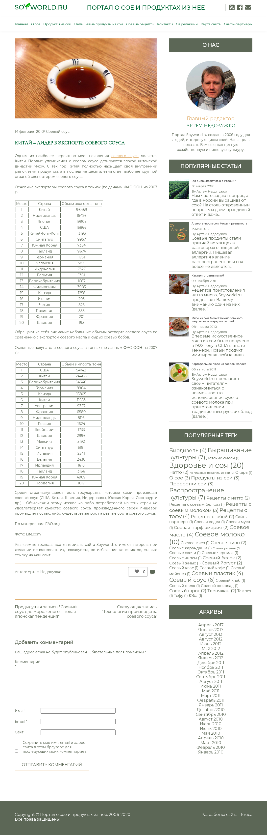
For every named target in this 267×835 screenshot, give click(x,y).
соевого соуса (125, 156)
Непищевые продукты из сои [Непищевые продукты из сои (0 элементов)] (212, 472)
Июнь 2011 (210, 686)
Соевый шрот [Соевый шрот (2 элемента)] (187, 590)
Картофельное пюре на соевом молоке (219, 364)
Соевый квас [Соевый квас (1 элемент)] (183, 568)
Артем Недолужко (44, 572)
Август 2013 (210, 634)
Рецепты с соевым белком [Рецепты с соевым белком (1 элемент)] (197, 504)
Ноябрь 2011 (210, 667)
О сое (35, 24)
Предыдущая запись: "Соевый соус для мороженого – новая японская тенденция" (46, 612)
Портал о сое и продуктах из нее (146, 7)
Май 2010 (210, 733)
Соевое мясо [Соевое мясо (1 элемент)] (195, 543)
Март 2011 (210, 695)
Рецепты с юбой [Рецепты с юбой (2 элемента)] (212, 516)
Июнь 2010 (211, 728)
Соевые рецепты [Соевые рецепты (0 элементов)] (227, 548)
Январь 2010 (210, 752)
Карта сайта (211, 24)
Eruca (246, 814)
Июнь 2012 (210, 643)
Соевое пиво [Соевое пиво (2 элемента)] (228, 542)
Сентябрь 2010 (211, 714)
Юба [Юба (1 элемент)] (195, 595)
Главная (21, 24)
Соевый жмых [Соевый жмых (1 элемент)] (185, 563)
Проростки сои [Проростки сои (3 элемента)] (191, 484)
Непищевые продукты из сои (98, 24)
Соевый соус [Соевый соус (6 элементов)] (192, 579)
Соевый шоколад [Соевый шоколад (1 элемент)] (220, 586)
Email (21, 721)
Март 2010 (210, 742)
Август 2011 (210, 681)
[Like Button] (135, 571)
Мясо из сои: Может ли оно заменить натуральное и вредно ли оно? (217, 320)
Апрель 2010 (211, 738)
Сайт (19, 732)
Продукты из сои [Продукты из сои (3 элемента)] (215, 478)
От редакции (187, 24)
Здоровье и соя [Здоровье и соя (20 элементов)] (206, 465)
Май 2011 (210, 691)
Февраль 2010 (210, 747)
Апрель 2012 (210, 653)
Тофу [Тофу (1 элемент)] (181, 595)
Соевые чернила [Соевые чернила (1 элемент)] (220, 553)
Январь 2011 (211, 705)
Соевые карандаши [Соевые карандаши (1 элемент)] (190, 548)
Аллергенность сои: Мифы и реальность (219, 223)
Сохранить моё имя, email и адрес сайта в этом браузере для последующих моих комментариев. (55, 747)
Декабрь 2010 (211, 709)
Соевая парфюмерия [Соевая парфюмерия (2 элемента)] (201, 527)
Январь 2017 (210, 629)
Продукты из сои (57, 24)
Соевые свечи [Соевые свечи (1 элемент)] (185, 553)
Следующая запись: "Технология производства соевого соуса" (129, 612)
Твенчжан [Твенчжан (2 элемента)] (221, 590)
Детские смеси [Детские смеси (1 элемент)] (223, 458)
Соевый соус (58, 131)
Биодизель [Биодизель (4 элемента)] (188, 450)
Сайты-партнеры (238, 24)
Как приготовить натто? (208, 275)
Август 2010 (211, 719)
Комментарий (27, 664)
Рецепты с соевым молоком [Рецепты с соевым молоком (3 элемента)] (210, 507)
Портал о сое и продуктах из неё (73, 814)
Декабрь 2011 (210, 662)
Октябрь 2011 (210, 672)
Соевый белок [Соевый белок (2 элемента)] (222, 557)
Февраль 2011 (210, 700)
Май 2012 (211, 648)
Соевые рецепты (140, 24)
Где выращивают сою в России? (214, 181)
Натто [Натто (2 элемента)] (179, 472)
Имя (20, 711)
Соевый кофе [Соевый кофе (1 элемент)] (214, 568)
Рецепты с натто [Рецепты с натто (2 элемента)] (228, 498)
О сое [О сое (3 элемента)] (179, 478)
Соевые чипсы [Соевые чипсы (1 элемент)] (185, 558)
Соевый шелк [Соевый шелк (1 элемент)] (184, 586)
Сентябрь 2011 (210, 676)
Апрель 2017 (210, 625)
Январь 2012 (210, 658)
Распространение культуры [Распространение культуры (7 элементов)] (196, 494)
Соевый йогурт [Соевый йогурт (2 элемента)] (222, 562)
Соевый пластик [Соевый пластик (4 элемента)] (217, 573)
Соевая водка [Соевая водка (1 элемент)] (209, 522)
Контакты (165, 24)
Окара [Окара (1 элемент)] (243, 472)
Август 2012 (210, 639)
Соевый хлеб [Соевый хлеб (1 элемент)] (230, 580)
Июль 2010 (210, 724)
